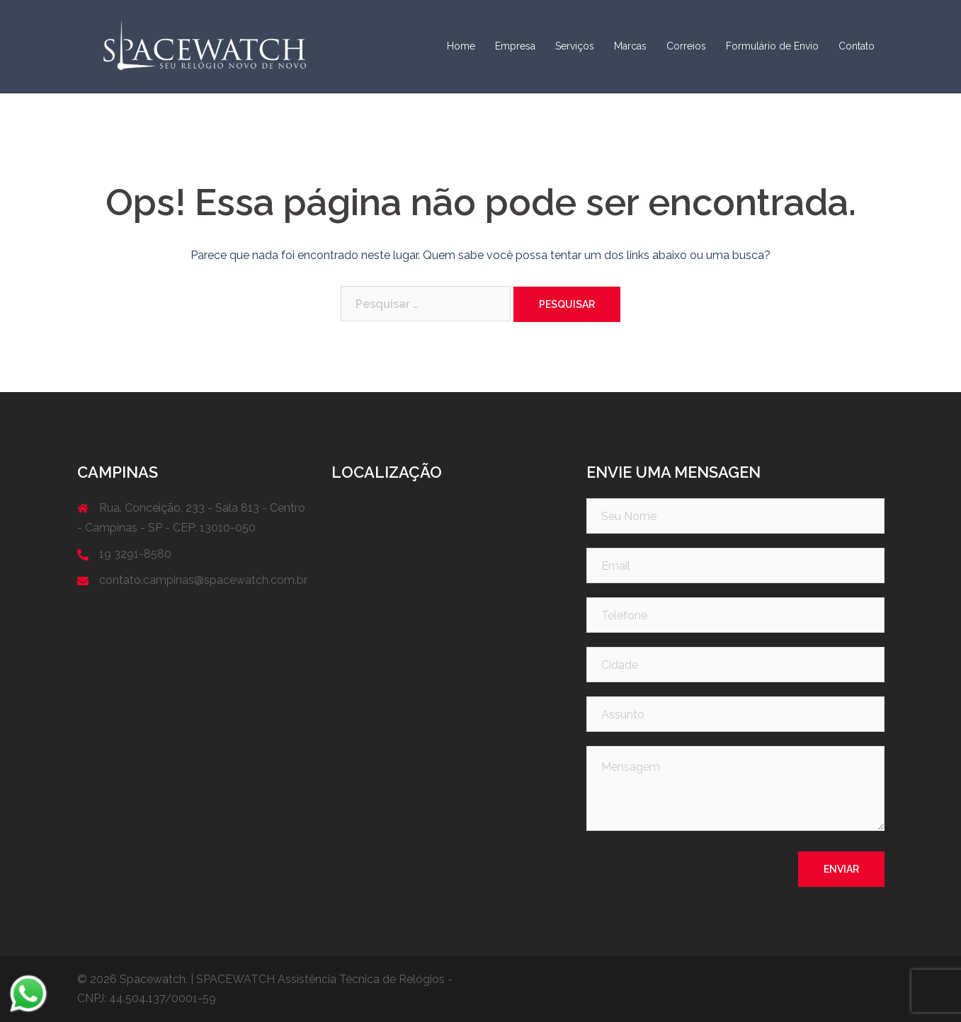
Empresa (515, 46)
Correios (686, 46)
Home (461, 46)
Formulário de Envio (772, 46)
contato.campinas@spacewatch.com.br (203, 580)
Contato (856, 46)
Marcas (630, 46)
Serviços (574, 46)
